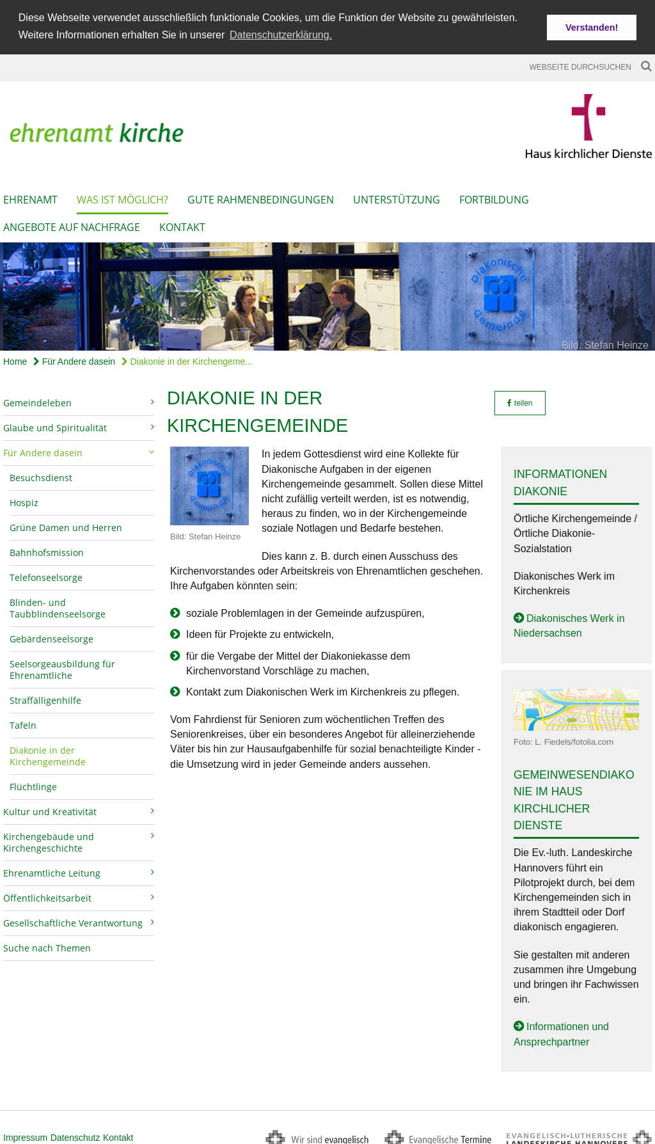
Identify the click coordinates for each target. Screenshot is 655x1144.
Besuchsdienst (41, 474)
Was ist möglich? (122, 196)
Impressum (25, 1134)
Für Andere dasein (74, 358)
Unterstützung (396, 196)
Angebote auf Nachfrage (71, 224)
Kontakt (182, 224)
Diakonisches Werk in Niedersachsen (569, 622)
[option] (327, 293)
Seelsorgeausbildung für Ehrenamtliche (62, 666)
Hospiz (24, 499)
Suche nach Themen (47, 945)
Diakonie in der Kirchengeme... (187, 358)
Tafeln (23, 722)
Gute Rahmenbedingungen (260, 196)
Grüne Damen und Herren (66, 524)
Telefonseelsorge (46, 574)
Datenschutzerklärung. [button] (281, 34)
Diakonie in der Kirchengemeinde (48, 753)
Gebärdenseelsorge (51, 636)
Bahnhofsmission (47, 549)
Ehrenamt (30, 196)
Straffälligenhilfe (45, 697)
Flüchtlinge (33, 783)
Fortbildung (494, 196)
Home (15, 358)
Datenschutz (75, 1134)
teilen (519, 399)
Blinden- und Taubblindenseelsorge (58, 605)
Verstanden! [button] (591, 27)
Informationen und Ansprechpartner (561, 1031)
